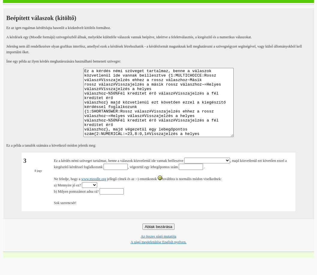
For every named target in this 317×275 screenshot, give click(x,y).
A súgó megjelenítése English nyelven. (158, 255)
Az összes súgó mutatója (158, 250)
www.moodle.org (93, 192)
